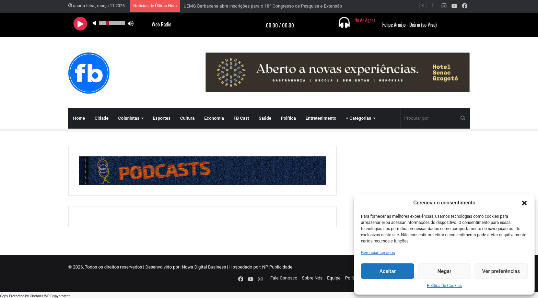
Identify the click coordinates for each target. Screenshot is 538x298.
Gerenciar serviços (378, 252)
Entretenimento (320, 118)
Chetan (35, 294)
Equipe (333, 278)
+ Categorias (358, 118)
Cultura (187, 118)
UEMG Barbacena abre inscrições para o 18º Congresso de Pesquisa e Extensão (263, 6)
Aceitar (387, 271)
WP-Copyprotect (57, 294)
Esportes (162, 118)
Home (79, 118)
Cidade (102, 118)
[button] (524, 203)
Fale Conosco (283, 278)
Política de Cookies (444, 285)
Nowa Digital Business (204, 267)
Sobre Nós (312, 278)
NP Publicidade (277, 267)
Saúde (265, 118)
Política (288, 118)
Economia (214, 118)
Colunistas (128, 118)
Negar (444, 271)
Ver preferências (501, 271)
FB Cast (241, 118)
